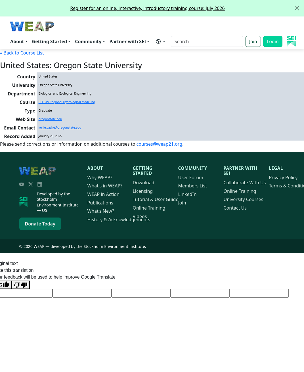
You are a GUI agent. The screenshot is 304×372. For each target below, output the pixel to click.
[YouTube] (21, 184)
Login (273, 41)
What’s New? (100, 211)
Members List (192, 186)
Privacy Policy (283, 177)
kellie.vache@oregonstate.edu (60, 127)
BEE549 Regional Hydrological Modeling (67, 102)
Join (253, 41)
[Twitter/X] (30, 184)
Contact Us (234, 208)
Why (99, 177)
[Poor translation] (21, 285)
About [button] (17, 41)
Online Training (149, 208)
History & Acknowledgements (118, 219)
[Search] (207, 41)
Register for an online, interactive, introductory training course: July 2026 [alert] (187, 8)
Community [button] (88, 41)
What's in (105, 186)
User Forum (190, 177)
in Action (103, 194)
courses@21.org (160, 144)
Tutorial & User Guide (155, 199)
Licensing (143, 191)
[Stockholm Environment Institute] (25, 202)
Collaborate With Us (244, 182)
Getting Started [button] (49, 41)
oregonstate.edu (50, 119)
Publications (100, 203)
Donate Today (40, 224)
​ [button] (158, 41)
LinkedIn (187, 194)
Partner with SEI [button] (128, 41)
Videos (140, 216)
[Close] (297, 8)
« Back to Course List (22, 53)
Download (143, 182)
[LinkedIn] (39, 184)
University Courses (243, 199)
